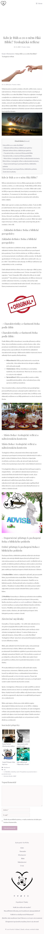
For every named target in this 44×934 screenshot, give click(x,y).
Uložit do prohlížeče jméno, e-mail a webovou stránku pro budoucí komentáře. (22, 820)
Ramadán (23, 851)
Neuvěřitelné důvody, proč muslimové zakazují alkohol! (22, 911)
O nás (22, 866)
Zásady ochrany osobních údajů (29, 929)
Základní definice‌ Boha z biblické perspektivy (17, 150)
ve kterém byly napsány (22, 676)
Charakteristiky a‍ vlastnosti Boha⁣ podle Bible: (17, 156)
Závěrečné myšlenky (9, 172)
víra (5, 769)
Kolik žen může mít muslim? (22, 907)
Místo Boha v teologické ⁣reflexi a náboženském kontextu (21, 161)
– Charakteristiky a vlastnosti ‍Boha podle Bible (18, 153)
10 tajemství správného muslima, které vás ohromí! (22, 922)
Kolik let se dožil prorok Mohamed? (22, 914)
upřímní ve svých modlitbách (22, 602)
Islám (22, 848)
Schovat (26, 141)
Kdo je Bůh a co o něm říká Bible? (13, 145)
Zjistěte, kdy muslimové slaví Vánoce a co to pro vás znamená (22, 918)
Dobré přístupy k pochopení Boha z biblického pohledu (20, 169)
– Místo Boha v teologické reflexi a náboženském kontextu (21, 158)
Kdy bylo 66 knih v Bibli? (10, 776)
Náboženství (22, 862)
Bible (23, 858)
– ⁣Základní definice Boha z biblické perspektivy (17, 148)
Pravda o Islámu (26, 47)
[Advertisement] (22, 20)
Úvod (3, 54)
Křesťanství (10, 54)
